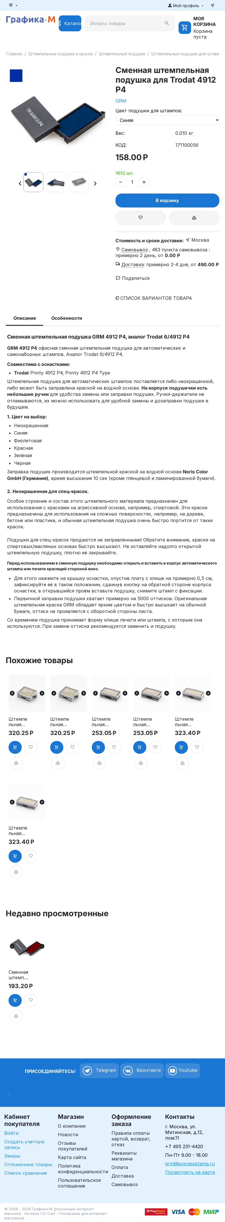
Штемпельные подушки (122, 53)
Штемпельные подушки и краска (61, 53)
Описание (24, 318)
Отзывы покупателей (72, 1146)
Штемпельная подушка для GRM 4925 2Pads (19, 721)
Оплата (120, 1167)
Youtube (182, 1070)
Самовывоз (125, 1184)
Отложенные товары (28, 1164)
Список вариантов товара (156, 298)
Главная (14, 53)
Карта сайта (72, 1157)
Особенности (66, 318)
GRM (120, 101)
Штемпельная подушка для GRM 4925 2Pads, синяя (60, 721)
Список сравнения (25, 1173)
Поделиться (132, 278)
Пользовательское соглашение (79, 1183)
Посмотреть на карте (190, 1172)
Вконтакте (142, 1070)
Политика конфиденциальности (83, 1168)
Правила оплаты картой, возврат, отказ (131, 1138)
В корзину (167, 200)
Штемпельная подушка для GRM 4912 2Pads (185, 721)
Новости (68, 1134)
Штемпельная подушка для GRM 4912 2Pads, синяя (19, 830)
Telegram (99, 1070)
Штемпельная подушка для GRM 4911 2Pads (102, 721)
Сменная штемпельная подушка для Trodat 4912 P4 (19, 975)
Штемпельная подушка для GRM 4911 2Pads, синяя (143, 721)
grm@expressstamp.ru (190, 1163)
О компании (72, 1126)
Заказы (12, 1156)
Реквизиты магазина (124, 1156)
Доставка (123, 1176)
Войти (11, 1133)
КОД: (121, 145)
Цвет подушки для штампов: (148, 110)
